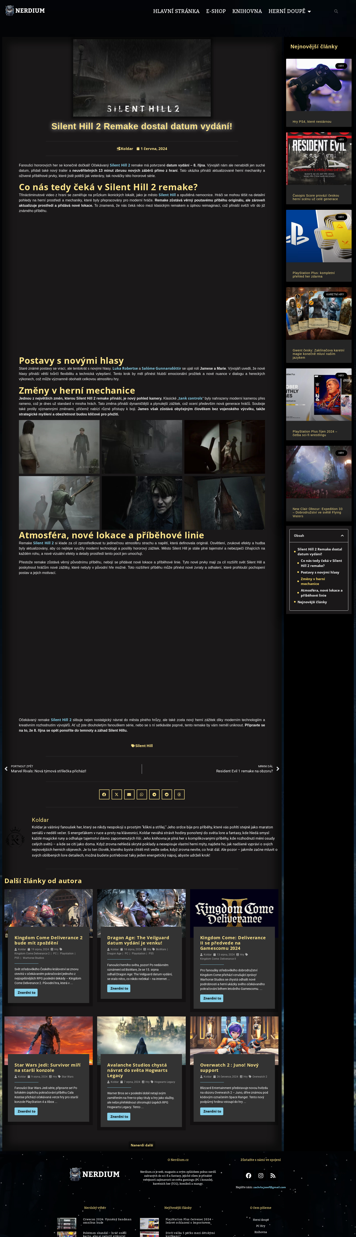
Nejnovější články (312, 602)
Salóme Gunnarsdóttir (161, 368)
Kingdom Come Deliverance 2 (32, 953)
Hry (56, 949)
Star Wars (67, 1076)
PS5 (17, 957)
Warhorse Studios (33, 957)
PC (55, 953)
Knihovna (247, 11)
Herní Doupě (290, 11)
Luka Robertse (125, 368)
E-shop (216, 11)
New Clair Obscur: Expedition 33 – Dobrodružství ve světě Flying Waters (318, 512)
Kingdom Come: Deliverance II (218, 958)
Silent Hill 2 (120, 165)
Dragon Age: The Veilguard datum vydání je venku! (138, 940)
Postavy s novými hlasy (320, 572)
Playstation (67, 953)
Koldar (22, 949)
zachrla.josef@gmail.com (269, 1187)
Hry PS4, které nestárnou (312, 121)
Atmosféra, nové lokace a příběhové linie (322, 592)
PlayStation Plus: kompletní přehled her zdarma (314, 274)
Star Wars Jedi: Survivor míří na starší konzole (48, 1067)
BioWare (161, 949)
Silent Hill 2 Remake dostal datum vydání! (320, 551)
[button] (336, 11)
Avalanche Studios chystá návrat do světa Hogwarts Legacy (137, 1070)
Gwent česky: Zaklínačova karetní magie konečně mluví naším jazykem (319, 354)
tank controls (190, 398)
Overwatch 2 (259, 1076)
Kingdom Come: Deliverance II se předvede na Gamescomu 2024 (233, 943)
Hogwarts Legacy (164, 1082)
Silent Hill (167, 194)
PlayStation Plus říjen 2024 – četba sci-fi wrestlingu (315, 433)
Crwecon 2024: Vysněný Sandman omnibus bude (107, 1221)
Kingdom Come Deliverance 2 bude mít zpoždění (49, 940)
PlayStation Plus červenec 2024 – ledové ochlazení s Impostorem (189, 1221)
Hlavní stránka (176, 11)
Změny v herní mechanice (313, 581)
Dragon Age (114, 953)
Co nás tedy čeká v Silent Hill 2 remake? (321, 563)
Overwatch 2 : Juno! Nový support (229, 1067)
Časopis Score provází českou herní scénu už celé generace (316, 197)
